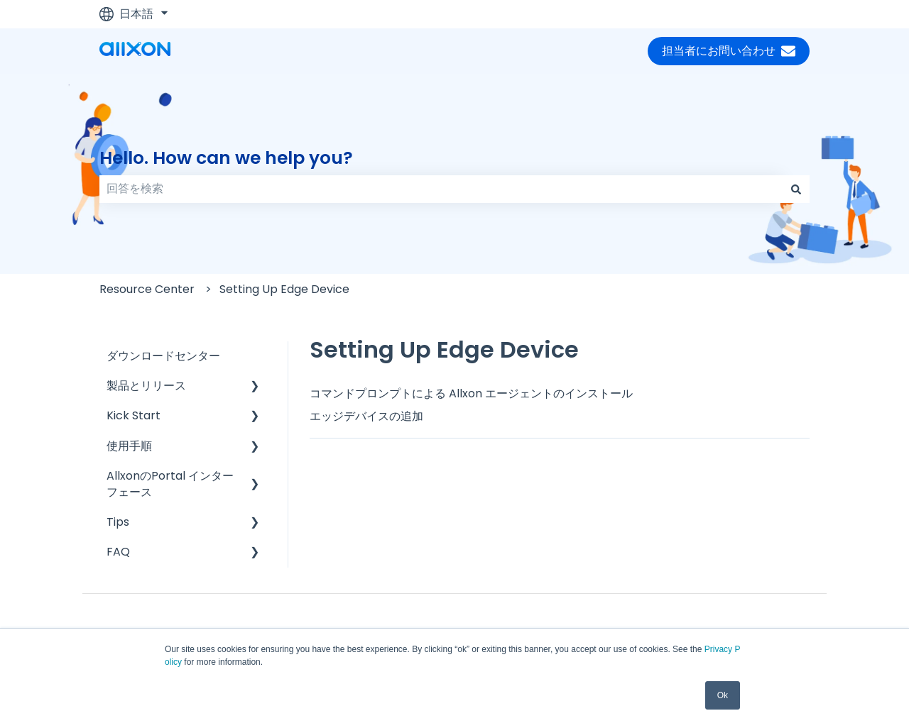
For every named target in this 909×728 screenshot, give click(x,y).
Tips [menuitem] (118, 522)
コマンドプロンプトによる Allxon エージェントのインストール (471, 393)
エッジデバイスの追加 (366, 416)
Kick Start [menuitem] (133, 415)
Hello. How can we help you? (226, 157)
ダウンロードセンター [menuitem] (163, 356)
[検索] (796, 188)
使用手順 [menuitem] (129, 446)
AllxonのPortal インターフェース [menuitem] (170, 484)
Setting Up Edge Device (284, 289)
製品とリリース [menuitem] (146, 385)
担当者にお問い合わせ (728, 51)
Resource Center (147, 289)
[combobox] (441, 188)
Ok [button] (722, 695)
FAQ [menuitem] (118, 552)
